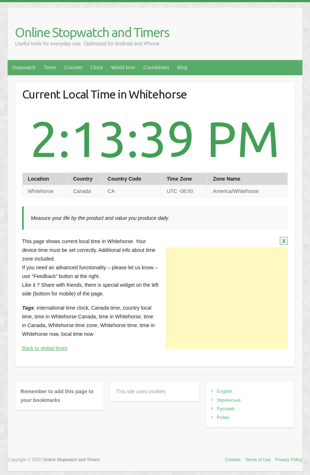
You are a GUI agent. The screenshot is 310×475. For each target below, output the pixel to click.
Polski (223, 417)
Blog (182, 68)
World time (123, 68)
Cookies (233, 459)
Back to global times (45, 348)
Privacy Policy (288, 459)
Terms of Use (258, 459)
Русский (225, 408)
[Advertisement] (227, 298)
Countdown (156, 68)
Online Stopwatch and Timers (92, 32)
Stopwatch (23, 68)
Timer (50, 68)
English (225, 391)
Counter (73, 68)
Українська (229, 400)
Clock (96, 68)
